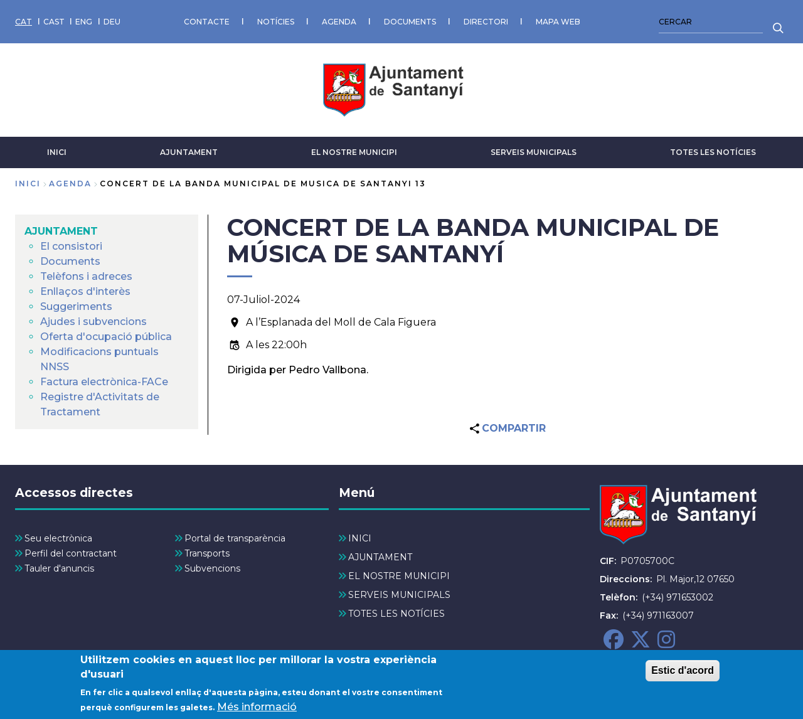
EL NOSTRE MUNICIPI (354, 152)
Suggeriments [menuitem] (76, 306)
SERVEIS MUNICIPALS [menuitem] (399, 594)
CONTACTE (207, 21)
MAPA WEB (558, 21)
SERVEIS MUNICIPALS (534, 152)
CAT (23, 21)
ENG (83, 21)
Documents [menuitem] (70, 261)
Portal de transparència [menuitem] (234, 538)
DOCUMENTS (410, 21)
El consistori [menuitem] (71, 246)
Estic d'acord (682, 677)
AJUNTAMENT (189, 152)
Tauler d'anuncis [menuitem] (59, 568)
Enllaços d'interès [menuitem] (85, 291)
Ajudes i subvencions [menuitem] (93, 322)
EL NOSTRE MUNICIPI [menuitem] (399, 576)
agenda (70, 183)
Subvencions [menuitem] (212, 568)
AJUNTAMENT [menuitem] (61, 231)
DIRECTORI (486, 21)
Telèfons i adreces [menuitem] (86, 276)
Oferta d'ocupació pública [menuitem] (106, 337)
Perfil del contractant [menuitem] (70, 553)
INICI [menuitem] (359, 538)
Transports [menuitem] (207, 553)
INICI (56, 152)
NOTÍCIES (275, 21)
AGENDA (339, 21)
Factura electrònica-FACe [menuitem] (104, 382)
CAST (54, 21)
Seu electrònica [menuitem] (58, 538)
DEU (112, 21)
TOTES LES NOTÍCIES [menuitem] (396, 613)
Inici (28, 183)
